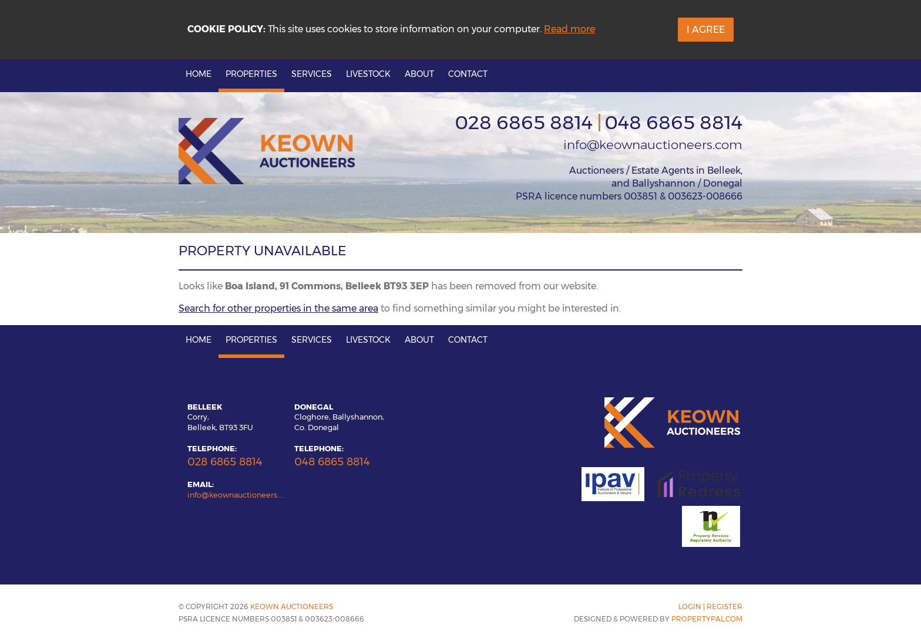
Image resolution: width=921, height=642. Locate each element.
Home (198, 74)
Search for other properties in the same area (278, 308)
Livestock (368, 74)
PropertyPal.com (706, 618)
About (419, 74)
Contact (468, 74)
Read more (569, 29)
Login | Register (710, 606)
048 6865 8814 (673, 122)
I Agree (706, 29)
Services (311, 74)
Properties (251, 74)
